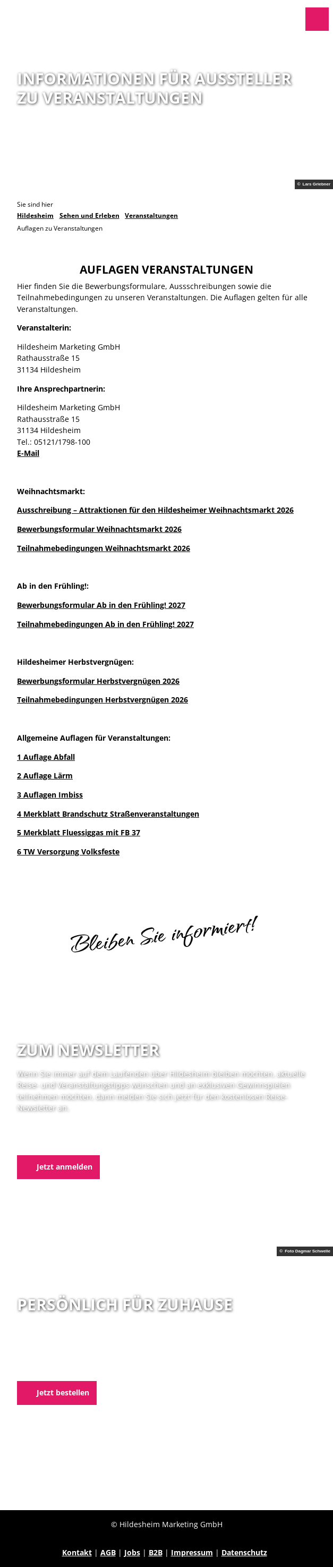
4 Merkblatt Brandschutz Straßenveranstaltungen (108, 814)
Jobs (132, 1552)
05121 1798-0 (57, 1356)
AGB (108, 1552)
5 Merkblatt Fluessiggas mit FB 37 (78, 833)
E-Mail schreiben (47, 1367)
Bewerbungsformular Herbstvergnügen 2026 (98, 681)
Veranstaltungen (151, 215)
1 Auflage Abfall (46, 757)
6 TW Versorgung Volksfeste (68, 852)
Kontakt (77, 1552)
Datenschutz (244, 1552)
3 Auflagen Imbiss (50, 795)
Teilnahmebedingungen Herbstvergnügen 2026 (102, 700)
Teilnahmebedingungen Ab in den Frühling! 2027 (105, 624)
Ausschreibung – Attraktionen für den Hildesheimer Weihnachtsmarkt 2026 (155, 510)
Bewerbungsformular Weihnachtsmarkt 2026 (99, 529)
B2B (156, 1552)
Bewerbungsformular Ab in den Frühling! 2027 (101, 605)
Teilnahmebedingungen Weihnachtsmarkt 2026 (103, 548)
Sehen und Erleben (89, 215)
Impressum (192, 1552)
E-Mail (28, 453)
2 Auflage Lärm (45, 776)
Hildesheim (35, 215)
